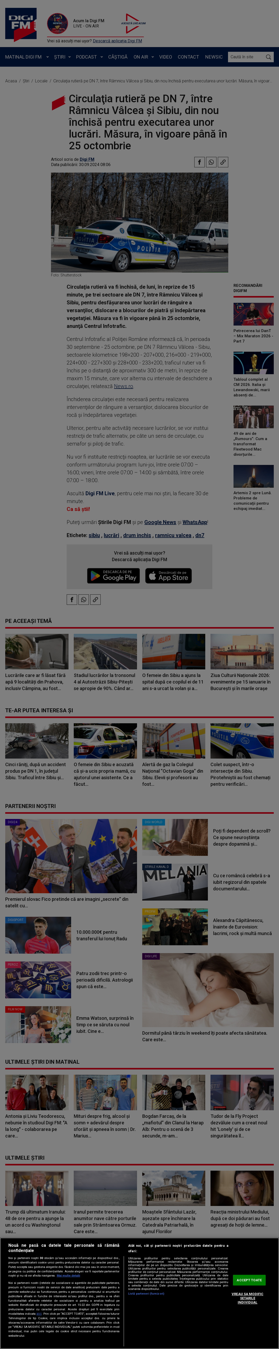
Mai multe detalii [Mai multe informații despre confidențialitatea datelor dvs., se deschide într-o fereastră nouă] (68, 1275)
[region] (139, 1293)
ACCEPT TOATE (249, 1280)
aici (39, 1314)
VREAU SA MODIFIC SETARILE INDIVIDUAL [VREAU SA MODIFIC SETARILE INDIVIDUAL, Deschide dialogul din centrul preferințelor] (247, 1298)
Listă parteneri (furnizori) (146, 1293)
